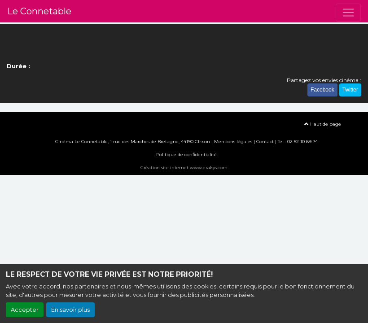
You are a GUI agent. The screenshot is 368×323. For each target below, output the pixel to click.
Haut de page (322, 124)
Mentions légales (233, 141)
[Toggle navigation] (348, 13)
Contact (265, 141)
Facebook (322, 90)
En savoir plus (70, 309)
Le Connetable (39, 11)
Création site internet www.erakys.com (184, 167)
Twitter (350, 90)
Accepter (25, 309)
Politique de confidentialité (186, 154)
